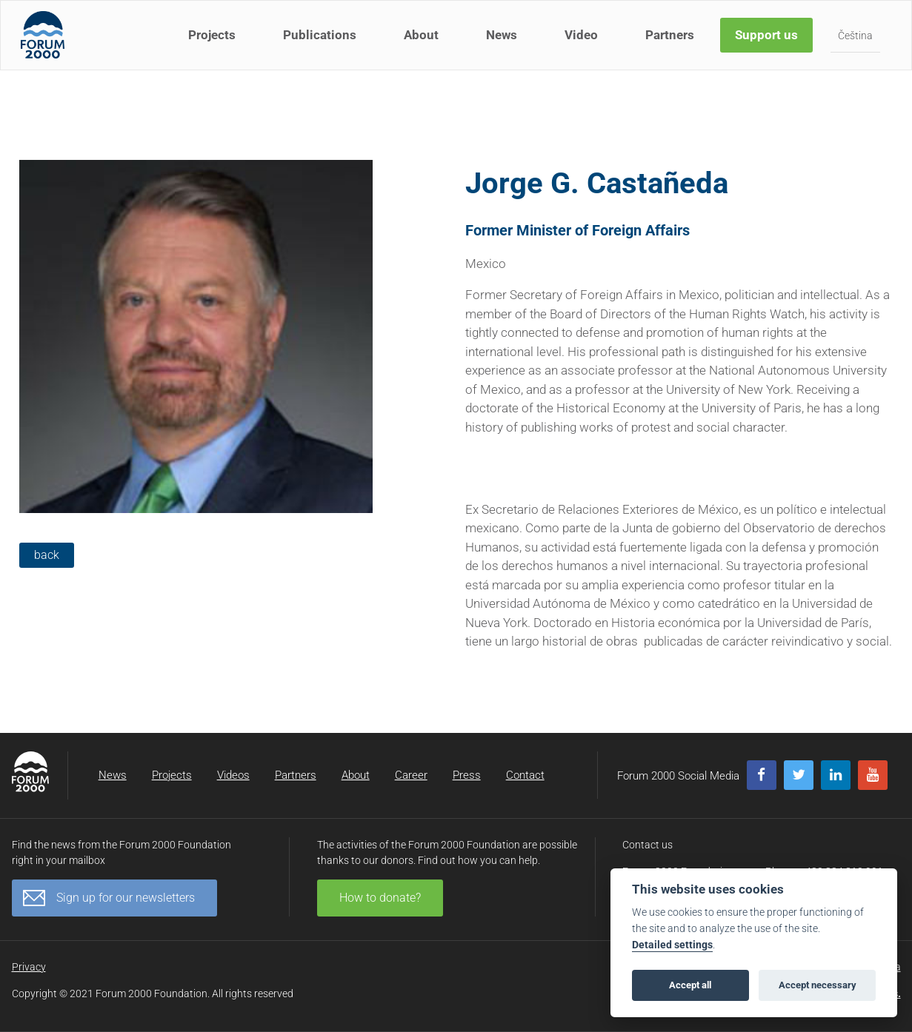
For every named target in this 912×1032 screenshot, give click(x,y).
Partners (672, 43)
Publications (322, 43)
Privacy (29, 967)
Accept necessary (817, 985)
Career (411, 775)
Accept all (690, 985)
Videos (233, 775)
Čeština (857, 44)
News (503, 43)
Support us (768, 43)
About (423, 43)
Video (583, 43)
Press (467, 775)
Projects (214, 43)
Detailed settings (672, 945)
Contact (525, 775)
